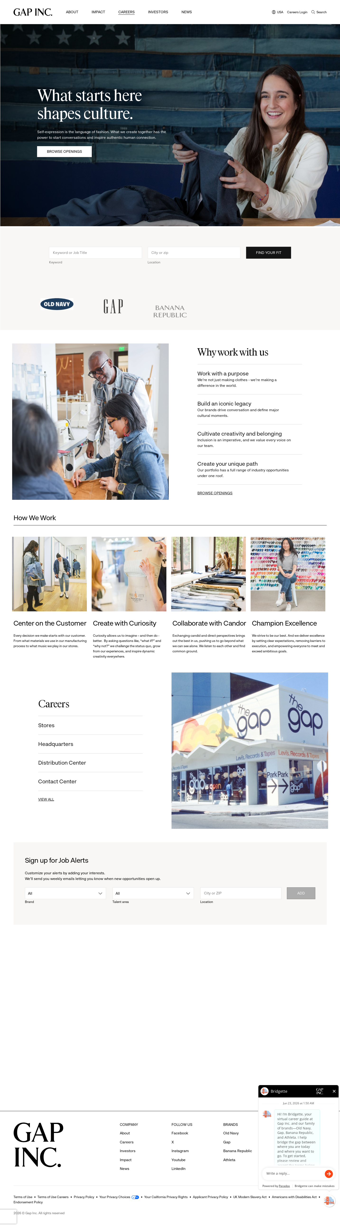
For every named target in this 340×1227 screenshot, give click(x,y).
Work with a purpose (250, 379)
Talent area (120, 902)
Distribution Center (57, 762)
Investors (158, 12)
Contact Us (284, 1151)
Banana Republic (237, 1151)
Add (301, 893)
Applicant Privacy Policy (210, 1197)
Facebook (180, 1133)
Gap (226, 1142)
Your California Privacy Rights (166, 1197)
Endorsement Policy (28, 1202)
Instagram (180, 1151)
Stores (41, 725)
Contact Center (52, 781)
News (187, 12)
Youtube (179, 1160)
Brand (29, 902)
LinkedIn (179, 1168)
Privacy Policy (84, 1197)
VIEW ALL (41, 799)
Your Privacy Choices (114, 1197)
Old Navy (231, 1133)
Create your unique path (250, 469)
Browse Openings (64, 151)
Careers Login (297, 12)
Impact (98, 12)
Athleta (229, 1160)
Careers (126, 12)
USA (277, 12)
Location (154, 267)
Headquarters (50, 744)
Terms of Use (23, 1197)
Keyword (55, 267)
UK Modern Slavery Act (250, 1197)
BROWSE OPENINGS (220, 493)
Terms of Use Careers (53, 1197)
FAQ (278, 1133)
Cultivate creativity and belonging (250, 439)
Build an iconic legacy (250, 409)
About (72, 12)
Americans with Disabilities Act (294, 1197)
